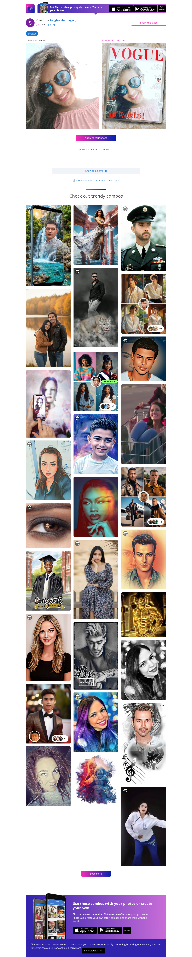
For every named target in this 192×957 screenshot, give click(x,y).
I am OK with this (93, 950)
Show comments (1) (96, 170)
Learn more (74, 948)
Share (148, 22)
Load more (96, 873)
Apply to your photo (96, 138)
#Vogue (32, 33)
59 (51, 25)
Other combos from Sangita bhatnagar (96, 180)
